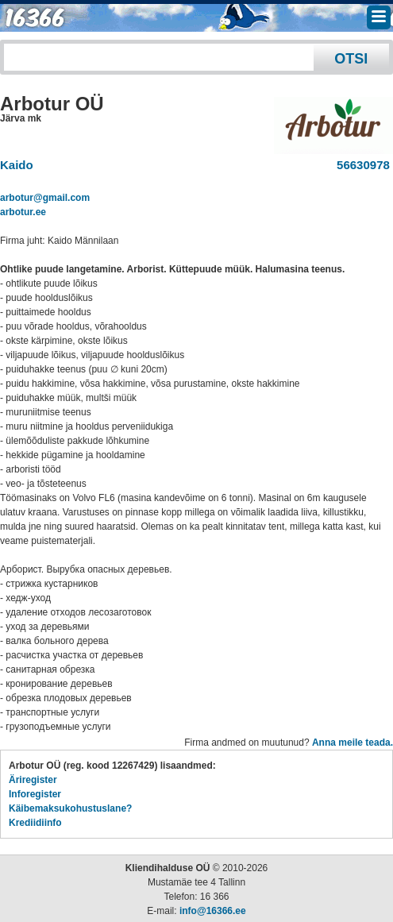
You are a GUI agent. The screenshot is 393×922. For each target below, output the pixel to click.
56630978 (360, 165)
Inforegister (35, 794)
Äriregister (33, 779)
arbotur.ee (23, 212)
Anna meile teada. (352, 742)
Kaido (16, 165)
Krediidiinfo (35, 822)
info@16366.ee (212, 910)
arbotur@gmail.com (45, 197)
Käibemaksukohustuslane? (70, 808)
